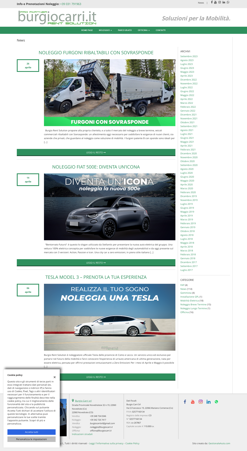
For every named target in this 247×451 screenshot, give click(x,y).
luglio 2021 (186, 133)
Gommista (185, 292)
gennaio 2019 (187, 227)
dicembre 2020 (188, 153)
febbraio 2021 (188, 149)
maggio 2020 (187, 180)
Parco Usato (125, 30)
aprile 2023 (186, 75)
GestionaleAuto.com (219, 443)
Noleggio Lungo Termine (193, 308)
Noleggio (105, 30)
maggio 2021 (187, 141)
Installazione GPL (189, 296)
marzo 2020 (186, 188)
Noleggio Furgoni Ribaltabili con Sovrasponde (96, 52)
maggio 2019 (187, 211)
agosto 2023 (186, 60)
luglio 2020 (186, 172)
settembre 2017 (189, 266)
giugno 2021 (187, 137)
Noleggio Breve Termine (193, 304)
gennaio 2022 (187, 110)
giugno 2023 (187, 67)
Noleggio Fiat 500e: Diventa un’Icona (96, 167)
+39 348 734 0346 (98, 416)
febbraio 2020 (188, 192)
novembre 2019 (189, 200)
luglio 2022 (186, 87)
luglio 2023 (186, 64)
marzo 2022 (186, 102)
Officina (144, 30)
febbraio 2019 (188, 223)
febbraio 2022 (188, 106)
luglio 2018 (186, 238)
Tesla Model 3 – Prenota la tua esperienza (96, 277)
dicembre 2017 (188, 262)
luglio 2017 (186, 269)
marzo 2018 (186, 250)
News (201, 2)
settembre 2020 (189, 165)
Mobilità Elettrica (189, 300)
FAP (182, 285)
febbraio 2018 (188, 254)
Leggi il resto (96, 152)
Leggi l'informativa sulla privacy (106, 443)
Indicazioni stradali (82, 434)
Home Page (87, 30)
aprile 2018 (186, 246)
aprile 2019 (186, 215)
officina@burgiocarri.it (100, 430)
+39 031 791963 (70, 4)
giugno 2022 (187, 91)
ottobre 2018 (187, 231)
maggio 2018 (187, 242)
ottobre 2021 (187, 122)
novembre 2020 (189, 157)
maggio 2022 (187, 95)
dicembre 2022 (188, 79)
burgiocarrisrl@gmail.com (102, 423)
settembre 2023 (189, 56)
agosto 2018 (186, 235)
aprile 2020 (186, 184)
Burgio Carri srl (83, 400)
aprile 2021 (186, 145)
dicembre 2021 (188, 114)
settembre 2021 (189, 126)
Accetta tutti (31, 432)
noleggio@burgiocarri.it (101, 427)
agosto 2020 (186, 168)
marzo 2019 (186, 219)
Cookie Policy (132, 443)
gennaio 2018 (187, 258)
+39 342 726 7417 (98, 419)
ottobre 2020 (187, 161)
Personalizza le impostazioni (31, 439)
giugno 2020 (187, 176)
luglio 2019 (186, 203)
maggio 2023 (187, 71)
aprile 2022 (186, 99)
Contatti (161, 30)
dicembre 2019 (188, 196)
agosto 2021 (186, 130)
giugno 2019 (187, 207)
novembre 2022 (189, 83)
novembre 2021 (189, 118)
